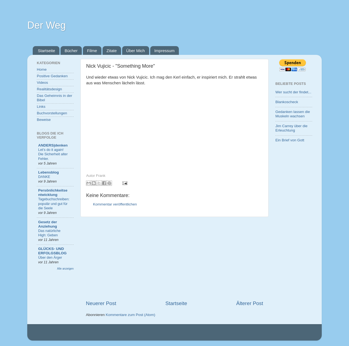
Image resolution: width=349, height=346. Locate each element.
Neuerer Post (101, 303)
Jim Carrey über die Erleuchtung (291, 128)
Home (42, 69)
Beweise (44, 120)
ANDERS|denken (53, 145)
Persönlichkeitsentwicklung (52, 192)
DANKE (44, 177)
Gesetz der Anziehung (47, 224)
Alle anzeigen (65, 268)
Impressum (164, 50)
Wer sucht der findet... (293, 92)
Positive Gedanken (52, 76)
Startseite (46, 50)
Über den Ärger (50, 257)
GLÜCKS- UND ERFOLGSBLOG (52, 251)
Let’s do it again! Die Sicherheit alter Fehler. (53, 154)
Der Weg (46, 25)
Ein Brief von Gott (289, 140)
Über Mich (135, 50)
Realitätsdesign (49, 89)
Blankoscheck (286, 102)
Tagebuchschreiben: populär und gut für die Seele (54, 203)
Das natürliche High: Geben (49, 233)
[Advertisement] (174, 258)
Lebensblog (48, 172)
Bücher (71, 50)
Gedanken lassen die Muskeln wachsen (292, 114)
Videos (42, 82)
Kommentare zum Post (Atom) (130, 315)
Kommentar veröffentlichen (115, 204)
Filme (92, 50)
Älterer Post (249, 303)
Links (41, 107)
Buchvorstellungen (52, 113)
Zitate (112, 50)
